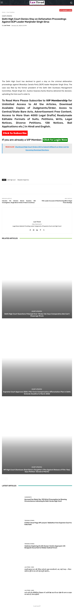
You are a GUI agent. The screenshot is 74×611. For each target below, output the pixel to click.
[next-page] (6, 479)
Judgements (28, 497)
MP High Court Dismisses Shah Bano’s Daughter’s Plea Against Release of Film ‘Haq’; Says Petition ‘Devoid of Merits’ (37, 471)
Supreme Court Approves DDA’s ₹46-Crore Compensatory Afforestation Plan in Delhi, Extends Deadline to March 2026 (37, 393)
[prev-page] (3, 479)
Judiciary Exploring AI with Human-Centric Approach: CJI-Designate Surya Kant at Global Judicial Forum (45, 547)
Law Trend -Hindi (29, 567)
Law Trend (7, 25)
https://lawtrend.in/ (37, 224)
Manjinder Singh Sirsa (23, 180)
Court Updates (11, 12)
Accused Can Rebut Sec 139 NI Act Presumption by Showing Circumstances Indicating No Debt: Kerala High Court (46, 500)
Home (3, 12)
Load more (37, 606)
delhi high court (11, 180)
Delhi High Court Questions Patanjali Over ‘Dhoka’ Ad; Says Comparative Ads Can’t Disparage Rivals (37, 315)
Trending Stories (29, 520)
